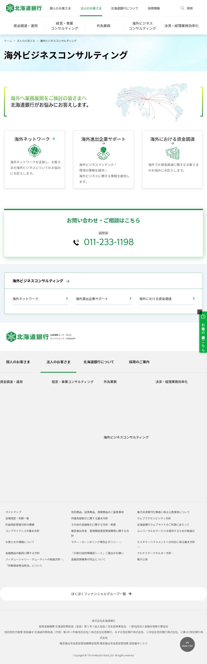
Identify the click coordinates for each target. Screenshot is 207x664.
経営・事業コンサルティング (73, 382)
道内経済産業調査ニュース (70, 473)
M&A (57, 395)
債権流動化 (9, 413)
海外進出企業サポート (103, 298)
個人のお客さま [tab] (18, 361)
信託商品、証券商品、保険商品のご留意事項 (97, 512)
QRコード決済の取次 (171, 473)
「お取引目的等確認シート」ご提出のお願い (97, 553)
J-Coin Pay (165, 467)
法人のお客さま (91, 8)
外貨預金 (112, 413)
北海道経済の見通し (67, 479)
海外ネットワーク (40, 298)
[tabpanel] (103, 432)
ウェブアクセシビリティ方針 (154, 518)
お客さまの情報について (19, 542)
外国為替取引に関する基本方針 (89, 518)
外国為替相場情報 (117, 419)
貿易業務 (112, 389)
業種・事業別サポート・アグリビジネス (77, 432)
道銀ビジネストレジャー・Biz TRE (75, 461)
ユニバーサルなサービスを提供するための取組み (166, 531)
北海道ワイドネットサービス (176, 440)
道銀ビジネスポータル (172, 395)
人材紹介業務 (63, 455)
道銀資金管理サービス (172, 445)
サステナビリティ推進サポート (73, 418)
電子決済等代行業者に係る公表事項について (163, 512)
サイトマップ (13, 512)
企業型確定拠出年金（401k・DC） (75, 413)
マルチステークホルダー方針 (155, 553)
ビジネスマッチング (67, 407)
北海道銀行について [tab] (98, 361)
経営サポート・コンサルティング (74, 389)
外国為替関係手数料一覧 (121, 425)
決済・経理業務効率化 (171, 382)
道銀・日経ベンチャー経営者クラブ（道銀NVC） (76, 447)
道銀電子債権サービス (172, 407)
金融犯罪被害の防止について (88, 559)
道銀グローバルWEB (119, 395)
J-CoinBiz (164, 461)
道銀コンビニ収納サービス (174, 434)
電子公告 (142, 559)
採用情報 (154, 8)
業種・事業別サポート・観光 (72, 424)
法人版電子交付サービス (173, 401)
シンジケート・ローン (16, 407)
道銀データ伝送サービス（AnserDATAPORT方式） (174, 426)
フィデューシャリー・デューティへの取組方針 (34, 559)
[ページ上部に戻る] (187, 644)
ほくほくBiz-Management (174, 413)
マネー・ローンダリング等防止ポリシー (96, 542)
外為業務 (110, 382)
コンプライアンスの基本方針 (22, 531)
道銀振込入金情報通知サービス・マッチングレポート (181, 453)
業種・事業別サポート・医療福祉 (74, 440)
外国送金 (112, 401)
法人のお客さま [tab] (58, 361)
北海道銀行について (124, 8)
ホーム (8, 41)
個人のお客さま (60, 8)
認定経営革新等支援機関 (69, 467)
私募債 (7, 401)
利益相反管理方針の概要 (19, 524)
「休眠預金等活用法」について (23, 565)
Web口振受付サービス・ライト (177, 479)
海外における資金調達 (166, 298)
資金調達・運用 (11, 382)
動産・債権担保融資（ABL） (20, 395)
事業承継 (60, 401)
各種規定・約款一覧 (17, 518)
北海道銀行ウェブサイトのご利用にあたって (163, 524)
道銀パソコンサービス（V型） (176, 418)
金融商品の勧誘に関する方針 (22, 553)
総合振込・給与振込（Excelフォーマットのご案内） (181, 486)
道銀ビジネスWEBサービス (174, 389)
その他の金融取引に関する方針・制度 (93, 524)
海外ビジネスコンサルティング (41, 280)
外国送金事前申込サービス (124, 406)
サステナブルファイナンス (19, 389)
